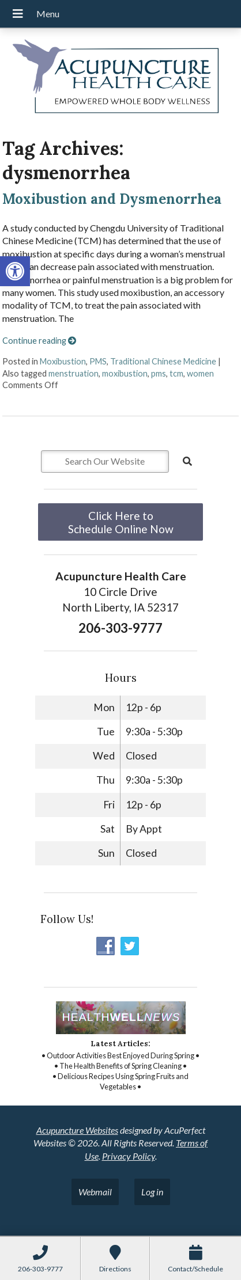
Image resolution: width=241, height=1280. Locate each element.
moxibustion (125, 373)
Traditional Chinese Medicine (163, 361)
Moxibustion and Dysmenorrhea (111, 199)
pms (158, 373)
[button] (15, 271)
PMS (98, 361)
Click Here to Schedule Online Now (121, 522)
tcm (176, 373)
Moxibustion (63, 361)
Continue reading (39, 340)
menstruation (73, 373)
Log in (152, 1191)
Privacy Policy (128, 1155)
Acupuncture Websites (77, 1130)
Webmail (95, 1191)
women (200, 373)
